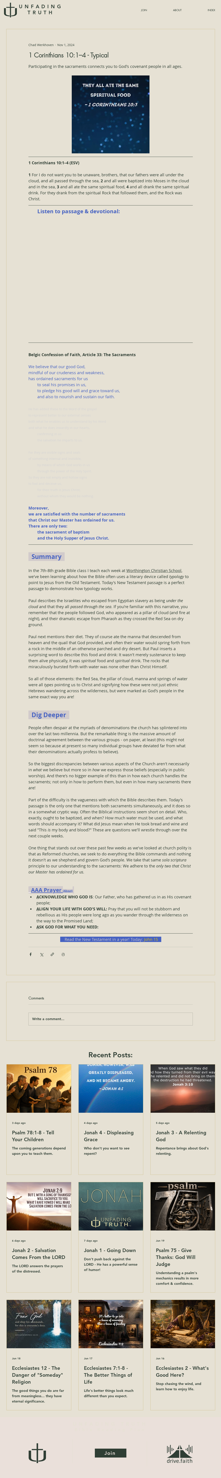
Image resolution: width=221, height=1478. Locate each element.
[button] (200, 10)
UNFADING (41, 10)
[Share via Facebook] (30, 954)
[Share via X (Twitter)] (41, 954)
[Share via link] (52, 954)
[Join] (110, 1453)
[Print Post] (63, 954)
